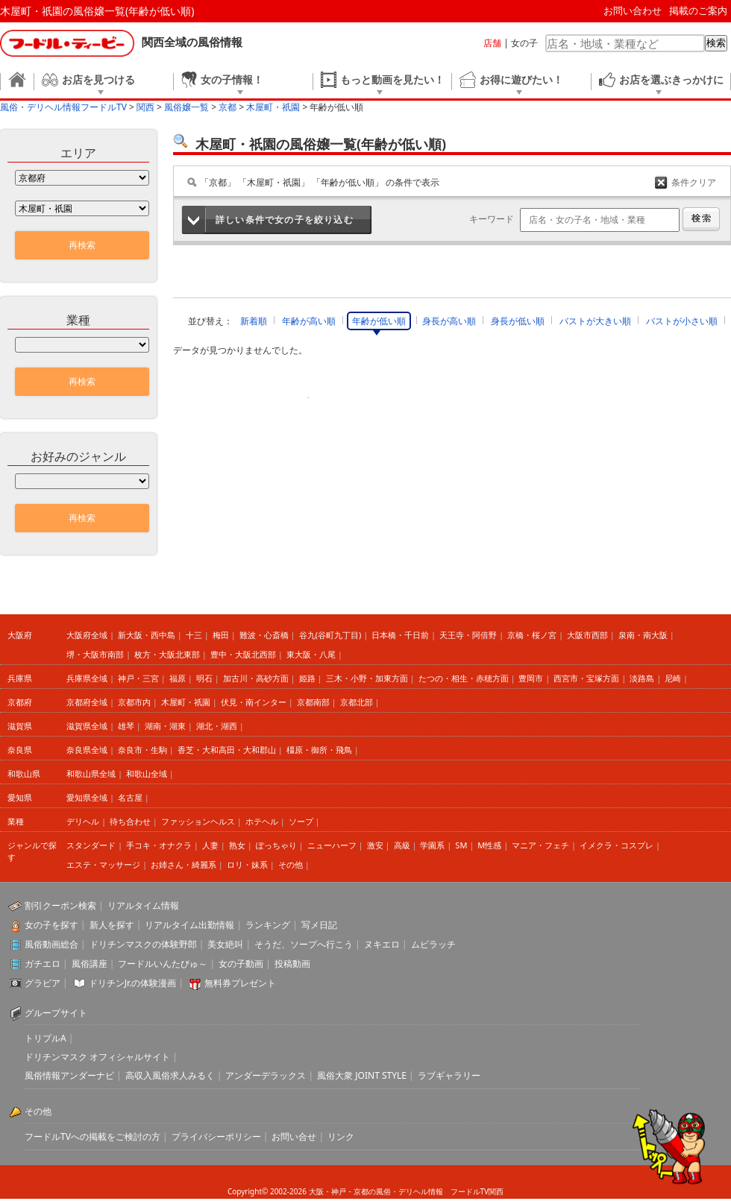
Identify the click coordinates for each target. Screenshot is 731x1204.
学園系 (432, 845)
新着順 (253, 321)
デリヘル (82, 821)
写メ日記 (319, 924)
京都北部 (356, 701)
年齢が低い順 (379, 321)
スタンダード (91, 845)
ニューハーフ (332, 845)
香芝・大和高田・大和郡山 (227, 749)
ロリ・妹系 (247, 864)
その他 (290, 864)
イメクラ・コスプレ (616, 845)
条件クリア (693, 182)
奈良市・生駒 (142, 749)
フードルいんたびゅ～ (162, 963)
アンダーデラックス (265, 1075)
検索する (701, 219)
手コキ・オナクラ (159, 845)
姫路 (307, 678)
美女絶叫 (225, 944)
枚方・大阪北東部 (167, 654)
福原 (177, 678)
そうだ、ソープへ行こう (303, 944)
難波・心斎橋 (264, 634)
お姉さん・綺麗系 (183, 864)
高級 (402, 845)
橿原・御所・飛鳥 (319, 749)
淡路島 (642, 678)
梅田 (221, 634)
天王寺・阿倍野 (468, 634)
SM (461, 845)
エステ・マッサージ (103, 864)
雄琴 (126, 725)
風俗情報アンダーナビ (69, 1075)
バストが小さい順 (682, 321)
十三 (194, 634)
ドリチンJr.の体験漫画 (133, 983)
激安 (375, 845)
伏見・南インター (253, 701)
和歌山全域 (146, 773)
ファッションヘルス (198, 821)
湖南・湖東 (165, 725)
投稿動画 (292, 963)
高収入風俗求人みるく (170, 1075)
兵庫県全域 (86, 678)
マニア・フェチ (540, 845)
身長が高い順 (449, 321)
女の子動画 (241, 963)
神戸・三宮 (138, 678)
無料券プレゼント (240, 983)
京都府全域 (86, 701)
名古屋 (130, 797)
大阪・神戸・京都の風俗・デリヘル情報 (376, 1191)
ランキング (267, 924)
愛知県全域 (86, 797)
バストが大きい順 (595, 321)
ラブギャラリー (449, 1075)
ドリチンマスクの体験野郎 (143, 944)
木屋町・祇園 (185, 701)
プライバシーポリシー (216, 1136)
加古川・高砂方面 (256, 678)
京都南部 (313, 701)
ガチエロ (42, 963)
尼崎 (673, 678)
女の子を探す (51, 924)
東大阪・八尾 (311, 654)
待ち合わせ (130, 821)
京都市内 (134, 701)
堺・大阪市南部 (95, 654)
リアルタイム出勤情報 (189, 924)
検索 (716, 42)
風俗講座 (89, 963)
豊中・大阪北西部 (243, 654)
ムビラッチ (433, 944)
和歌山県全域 (91, 773)
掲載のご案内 (698, 10)
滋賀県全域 (86, 725)
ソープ (301, 821)
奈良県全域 (86, 749)
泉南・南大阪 (643, 634)
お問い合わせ (632, 10)
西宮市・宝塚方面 (586, 678)
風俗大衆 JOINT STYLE (362, 1075)
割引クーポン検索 (60, 905)
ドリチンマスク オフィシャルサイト (97, 1056)
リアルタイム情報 (143, 905)
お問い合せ (294, 1136)
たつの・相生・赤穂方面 (463, 678)
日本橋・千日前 (400, 634)
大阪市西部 (587, 634)
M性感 (489, 845)
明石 (204, 678)
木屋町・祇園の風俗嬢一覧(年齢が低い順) (97, 11)
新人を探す (112, 924)
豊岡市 (530, 678)
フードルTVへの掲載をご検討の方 (92, 1136)
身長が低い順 (518, 321)
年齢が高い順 (309, 321)
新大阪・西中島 (146, 634)
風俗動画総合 (51, 944)
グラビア (42, 983)
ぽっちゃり (276, 845)
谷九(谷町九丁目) (330, 634)
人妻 (210, 845)
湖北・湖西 (216, 725)
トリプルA (45, 1038)
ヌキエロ (382, 944)
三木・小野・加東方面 (367, 678)
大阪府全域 (86, 634)
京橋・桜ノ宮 (531, 634)
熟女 (237, 845)
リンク (340, 1136)
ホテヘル (261, 821)
